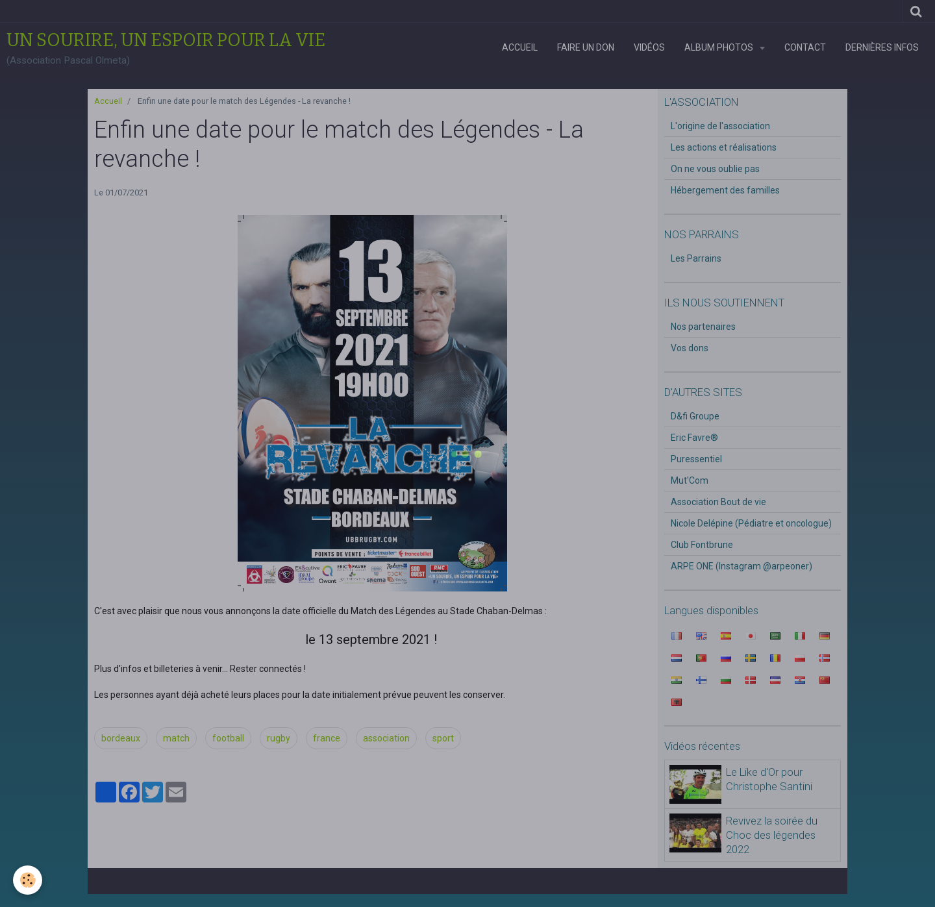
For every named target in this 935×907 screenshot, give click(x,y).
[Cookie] (27, 880)
